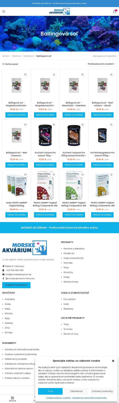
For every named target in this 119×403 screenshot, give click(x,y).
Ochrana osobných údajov (18, 373)
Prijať (50, 391)
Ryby (7, 318)
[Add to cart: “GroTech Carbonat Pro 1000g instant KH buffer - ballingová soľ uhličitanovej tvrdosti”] (74, 165)
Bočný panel (11, 64)
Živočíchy (68, 272)
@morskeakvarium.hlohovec (18, 278)
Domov (5, 56)
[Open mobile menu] (4, 11)
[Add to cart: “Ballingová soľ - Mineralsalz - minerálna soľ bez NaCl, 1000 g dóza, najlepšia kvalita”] (74, 115)
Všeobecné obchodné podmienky (89, 397)
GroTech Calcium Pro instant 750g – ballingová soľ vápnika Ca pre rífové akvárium (45, 157)
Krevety (9, 313)
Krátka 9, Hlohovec (13, 266)
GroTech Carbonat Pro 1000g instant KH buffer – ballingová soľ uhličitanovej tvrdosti (73, 157)
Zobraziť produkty (16, 285)
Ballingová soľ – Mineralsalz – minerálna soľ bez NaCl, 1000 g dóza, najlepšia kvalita (73, 107)
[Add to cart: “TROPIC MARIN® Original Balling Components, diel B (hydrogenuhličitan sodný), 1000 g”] (74, 214)
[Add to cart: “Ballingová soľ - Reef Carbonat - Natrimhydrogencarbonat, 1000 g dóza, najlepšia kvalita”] (16, 165)
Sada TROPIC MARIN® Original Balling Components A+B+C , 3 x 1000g (16, 207)
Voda (66, 304)
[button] (113, 360)
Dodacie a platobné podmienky (21, 354)
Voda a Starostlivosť (73, 258)
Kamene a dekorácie (73, 248)
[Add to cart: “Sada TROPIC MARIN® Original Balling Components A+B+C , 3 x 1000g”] (16, 214)
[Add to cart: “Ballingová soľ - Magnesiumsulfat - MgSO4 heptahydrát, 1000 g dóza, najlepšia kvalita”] (45, 115)
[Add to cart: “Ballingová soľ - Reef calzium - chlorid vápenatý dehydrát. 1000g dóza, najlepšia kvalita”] (102, 115)
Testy (66, 267)
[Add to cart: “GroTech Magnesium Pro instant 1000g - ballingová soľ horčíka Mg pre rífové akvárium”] (102, 165)
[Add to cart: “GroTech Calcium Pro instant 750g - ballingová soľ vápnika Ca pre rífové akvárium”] (45, 165)
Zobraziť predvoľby (102, 391)
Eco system (69, 299)
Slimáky (9, 332)
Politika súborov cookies (58, 397)
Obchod (16, 56)
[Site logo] (59, 11)
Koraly (66, 277)
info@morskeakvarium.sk (16, 274)
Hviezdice (10, 299)
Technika (67, 263)
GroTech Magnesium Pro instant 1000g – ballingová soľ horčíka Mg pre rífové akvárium (102, 157)
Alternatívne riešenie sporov (19, 368)
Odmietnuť (76, 391)
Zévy (7, 327)
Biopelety (68, 308)
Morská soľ (28, 56)
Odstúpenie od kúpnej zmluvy (20, 363)
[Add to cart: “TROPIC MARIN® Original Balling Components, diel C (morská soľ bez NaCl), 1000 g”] (102, 214)
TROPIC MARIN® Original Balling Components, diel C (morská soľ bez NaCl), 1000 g (102, 207)
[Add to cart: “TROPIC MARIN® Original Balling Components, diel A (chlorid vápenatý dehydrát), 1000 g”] (45, 214)
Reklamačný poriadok (16, 359)
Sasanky (9, 323)
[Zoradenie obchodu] (102, 64)
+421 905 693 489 (13, 270)
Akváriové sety (70, 281)
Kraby (7, 308)
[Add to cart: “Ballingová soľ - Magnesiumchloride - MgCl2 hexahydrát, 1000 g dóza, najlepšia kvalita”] (16, 115)
